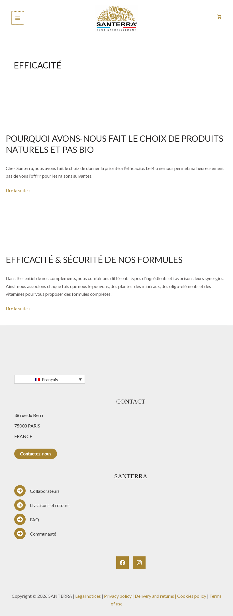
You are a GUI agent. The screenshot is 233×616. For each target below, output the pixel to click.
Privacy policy (118, 596)
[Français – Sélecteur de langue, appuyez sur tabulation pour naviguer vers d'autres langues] (49, 379)
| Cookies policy (191, 596)
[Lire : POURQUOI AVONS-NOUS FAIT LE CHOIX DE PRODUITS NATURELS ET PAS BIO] (116, 105)
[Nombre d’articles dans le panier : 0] (219, 16)
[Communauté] (35, 533)
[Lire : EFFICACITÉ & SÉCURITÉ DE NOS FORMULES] (116, 226)
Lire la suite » (18, 190)
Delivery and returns (155, 596)
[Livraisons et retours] (42, 505)
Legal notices (88, 596)
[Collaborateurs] (37, 491)
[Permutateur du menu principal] (17, 18)
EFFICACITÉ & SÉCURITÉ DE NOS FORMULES (94, 259)
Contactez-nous (35, 453)
